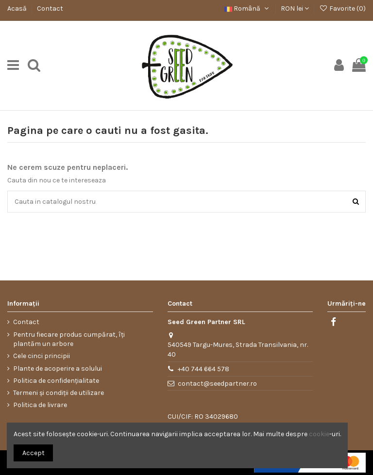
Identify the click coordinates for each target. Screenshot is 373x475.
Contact (50, 8)
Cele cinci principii (41, 356)
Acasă (17, 8)
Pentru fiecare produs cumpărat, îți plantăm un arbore (69, 339)
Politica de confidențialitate (56, 381)
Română (247, 8)
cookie (319, 434)
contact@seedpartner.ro (217, 383)
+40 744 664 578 (203, 369)
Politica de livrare (40, 405)
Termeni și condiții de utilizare (58, 393)
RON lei (295, 8)
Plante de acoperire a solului (57, 368)
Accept (33, 453)
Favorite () (342, 8)
